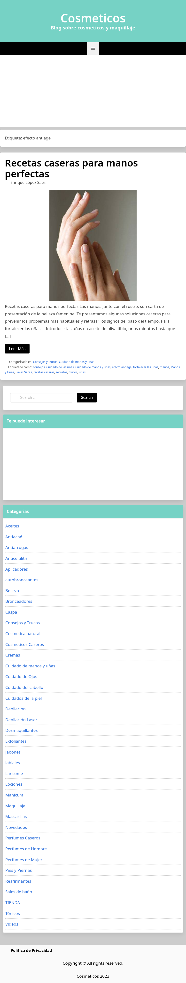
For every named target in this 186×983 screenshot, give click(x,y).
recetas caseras (43, 372)
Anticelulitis (16, 558)
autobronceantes (21, 579)
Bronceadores (18, 601)
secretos (61, 372)
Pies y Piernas (18, 870)
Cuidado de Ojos (21, 676)
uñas (82, 372)
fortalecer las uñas (145, 367)
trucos (73, 372)
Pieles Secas (24, 372)
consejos (39, 367)
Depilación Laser (21, 719)
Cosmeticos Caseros (24, 644)
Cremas (12, 655)
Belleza (12, 590)
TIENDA (12, 902)
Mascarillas (16, 816)
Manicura (14, 795)
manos (164, 367)
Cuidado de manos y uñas (76, 362)
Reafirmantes (18, 881)
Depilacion (15, 709)
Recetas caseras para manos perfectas (71, 168)
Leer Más (17, 348)
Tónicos (12, 913)
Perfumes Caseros (22, 838)
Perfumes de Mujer (23, 859)
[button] (93, 48)
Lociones (13, 784)
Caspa (11, 612)
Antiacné (13, 537)
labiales (12, 762)
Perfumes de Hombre (26, 848)
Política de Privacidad (31, 950)
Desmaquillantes (21, 730)
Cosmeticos (93, 18)
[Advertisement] (93, 91)
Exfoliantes (15, 741)
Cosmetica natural (22, 633)
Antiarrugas (16, 547)
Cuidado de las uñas (60, 367)
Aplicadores (16, 569)
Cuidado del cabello (24, 687)
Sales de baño (18, 891)
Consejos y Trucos (45, 362)
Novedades (16, 827)
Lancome (14, 773)
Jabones (13, 752)
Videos (11, 924)
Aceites (12, 526)
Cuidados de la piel (23, 698)
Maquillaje (15, 806)
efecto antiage (122, 367)
